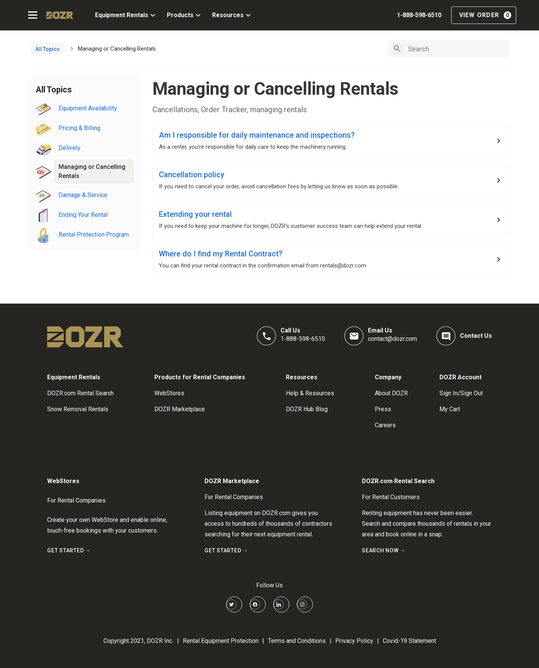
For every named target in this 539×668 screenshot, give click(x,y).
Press (383, 409)
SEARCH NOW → (384, 550)
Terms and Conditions (297, 640)
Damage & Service (83, 195)
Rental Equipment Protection (220, 640)
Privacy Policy (354, 640)
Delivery (70, 147)
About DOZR (391, 393)
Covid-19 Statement (409, 640)
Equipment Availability (88, 108)
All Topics (47, 49)
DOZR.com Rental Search (80, 393)
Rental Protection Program (94, 234)
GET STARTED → (69, 550)
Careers (385, 425)
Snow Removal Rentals (77, 409)
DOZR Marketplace (179, 409)
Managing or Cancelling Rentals (92, 171)
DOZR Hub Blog (307, 409)
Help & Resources (310, 393)
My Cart (449, 409)
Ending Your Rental (83, 214)
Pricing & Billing (79, 128)
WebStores (169, 393)
